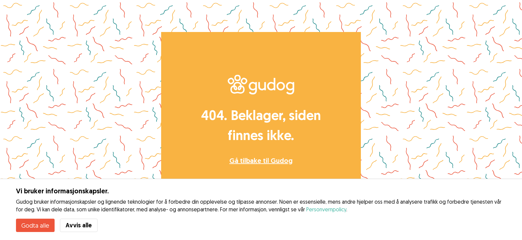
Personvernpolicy (326, 209)
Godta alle (35, 225)
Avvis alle (79, 225)
